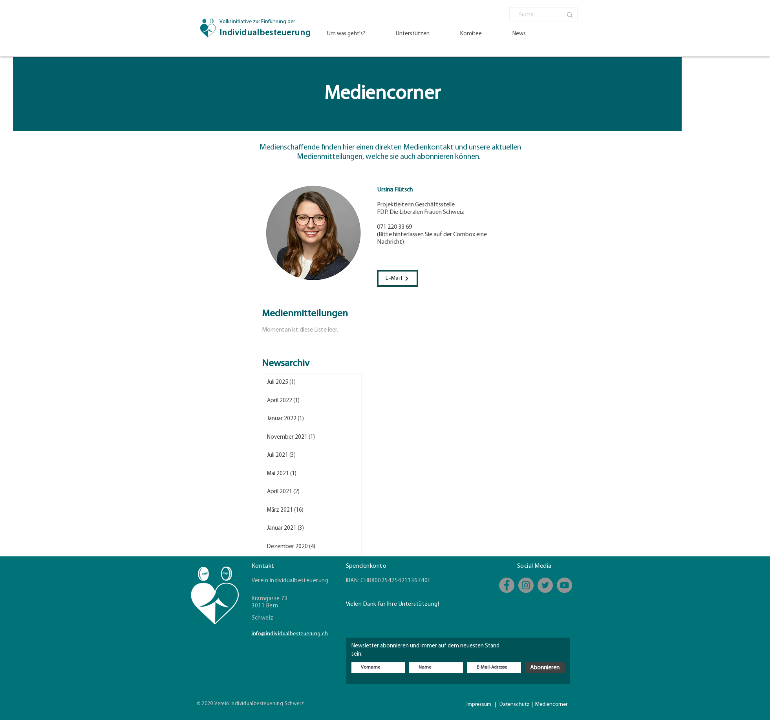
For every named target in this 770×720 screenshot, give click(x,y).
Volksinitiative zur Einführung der (257, 22)
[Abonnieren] (545, 667)
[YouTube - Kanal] (564, 585)
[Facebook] (506, 585)
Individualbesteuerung (265, 33)
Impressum (478, 704)
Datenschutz (514, 704)
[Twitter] (545, 585)
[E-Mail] (397, 278)
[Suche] (535, 15)
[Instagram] (526, 585)
